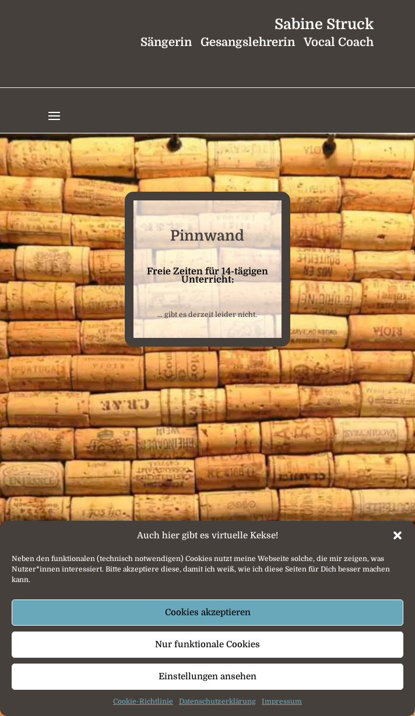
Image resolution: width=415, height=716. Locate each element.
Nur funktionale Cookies (207, 644)
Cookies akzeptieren (208, 612)
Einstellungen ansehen (207, 676)
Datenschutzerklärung (217, 701)
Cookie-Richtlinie (143, 701)
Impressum (282, 701)
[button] (397, 535)
